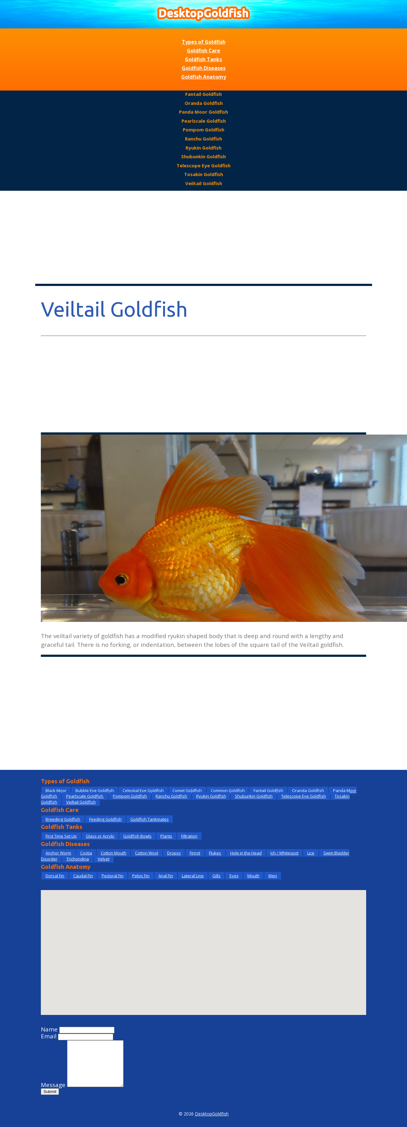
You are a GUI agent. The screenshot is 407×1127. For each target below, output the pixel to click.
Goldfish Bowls (137, 836)
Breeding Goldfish (63, 819)
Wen (272, 875)
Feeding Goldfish (105, 819)
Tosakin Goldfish (203, 174)
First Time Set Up (61, 836)
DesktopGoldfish (212, 1114)
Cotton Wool (146, 853)
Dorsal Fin (55, 875)
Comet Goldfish (187, 790)
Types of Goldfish (203, 41)
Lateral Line (193, 875)
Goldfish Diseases (203, 68)
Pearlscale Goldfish (204, 121)
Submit (49, 1091)
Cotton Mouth (113, 853)
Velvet (103, 859)
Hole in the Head (246, 853)
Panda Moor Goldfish (203, 112)
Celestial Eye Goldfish (143, 790)
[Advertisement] (204, 237)
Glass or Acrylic (100, 836)
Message (53, 1085)
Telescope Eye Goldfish (203, 165)
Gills (216, 875)
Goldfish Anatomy (203, 76)
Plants (166, 836)
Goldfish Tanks (203, 59)
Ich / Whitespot (284, 853)
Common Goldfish (228, 790)
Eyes (234, 875)
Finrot (195, 853)
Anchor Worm (58, 853)
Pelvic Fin (140, 875)
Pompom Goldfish (203, 129)
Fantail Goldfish (203, 94)
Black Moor (56, 790)
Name (49, 1029)
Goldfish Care (203, 50)
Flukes (215, 853)
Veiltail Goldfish (203, 183)
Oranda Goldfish (204, 103)
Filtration (189, 836)
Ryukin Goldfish (203, 148)
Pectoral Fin (113, 875)
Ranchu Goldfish (203, 138)
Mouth (253, 875)
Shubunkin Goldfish (203, 156)
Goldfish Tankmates (149, 819)
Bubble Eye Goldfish (94, 790)
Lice (310, 853)
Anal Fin (165, 875)
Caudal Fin (83, 875)
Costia (86, 853)
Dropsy (174, 853)
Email (48, 1036)
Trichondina (77, 859)
